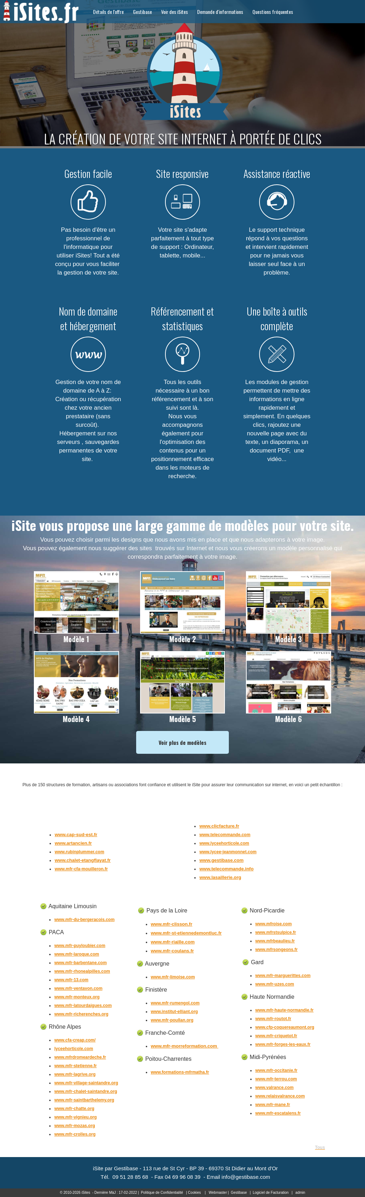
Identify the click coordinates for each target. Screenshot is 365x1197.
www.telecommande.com (224, 834)
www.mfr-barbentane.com (80, 962)
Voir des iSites (174, 11)
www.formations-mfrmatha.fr (180, 1072)
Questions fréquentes (272, 11)
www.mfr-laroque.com (76, 954)
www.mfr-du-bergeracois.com (84, 919)
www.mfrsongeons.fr (276, 949)
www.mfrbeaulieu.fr (275, 940)
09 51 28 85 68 (130, 1177)
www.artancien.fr (73, 843)
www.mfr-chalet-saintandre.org (85, 1091)
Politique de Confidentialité (162, 1193)
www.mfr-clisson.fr (171, 924)
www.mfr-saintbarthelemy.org (84, 1100)
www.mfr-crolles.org (75, 1134)
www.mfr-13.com (71, 979)
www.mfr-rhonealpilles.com (82, 971)
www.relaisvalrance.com (280, 1096)
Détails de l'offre (108, 11)
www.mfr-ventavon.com (78, 988)
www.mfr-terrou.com (276, 1078)
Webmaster (218, 1193)
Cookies (194, 1193)
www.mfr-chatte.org (74, 1108)
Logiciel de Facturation (271, 1193)
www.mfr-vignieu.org (75, 1117)
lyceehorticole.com (73, 1048)
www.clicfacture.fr (219, 826)
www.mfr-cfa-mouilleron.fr (81, 868)
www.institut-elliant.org (174, 1011)
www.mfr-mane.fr (272, 1104)
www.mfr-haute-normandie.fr (284, 1010)
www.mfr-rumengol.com (175, 1003)
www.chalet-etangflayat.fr (82, 860)
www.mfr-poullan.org (172, 1020)
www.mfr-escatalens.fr (278, 1113)
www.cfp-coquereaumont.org (284, 1027)
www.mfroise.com (273, 923)
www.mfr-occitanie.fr (276, 1070)
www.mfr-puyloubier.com (79, 945)
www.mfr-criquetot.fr (276, 1035)
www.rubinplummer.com (79, 851)
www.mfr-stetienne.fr (75, 1065)
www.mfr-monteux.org (76, 996)
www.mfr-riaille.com (173, 942)
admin (300, 1193)
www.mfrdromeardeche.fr (80, 1057)
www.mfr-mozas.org (74, 1125)
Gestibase (142, 11)
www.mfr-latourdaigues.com (83, 1005)
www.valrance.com (274, 1087)
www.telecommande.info (226, 868)
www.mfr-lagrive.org (75, 1074)
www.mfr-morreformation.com (184, 1046)
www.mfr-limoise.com (173, 977)
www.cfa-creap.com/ (75, 1040)
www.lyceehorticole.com (224, 843)
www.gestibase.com (221, 860)
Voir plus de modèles (182, 742)
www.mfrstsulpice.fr (275, 932)
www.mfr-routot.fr (273, 1018)
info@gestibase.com (246, 1177)
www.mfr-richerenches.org (81, 1014)
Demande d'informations (220, 11)
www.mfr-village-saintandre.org (86, 1082)
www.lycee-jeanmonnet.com (227, 851)
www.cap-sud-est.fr (76, 834)
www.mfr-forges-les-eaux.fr (282, 1044)
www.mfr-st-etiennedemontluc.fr (186, 933)
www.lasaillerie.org (220, 877)
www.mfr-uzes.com (274, 984)
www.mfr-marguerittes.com (282, 975)
